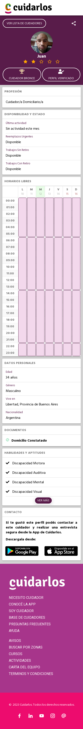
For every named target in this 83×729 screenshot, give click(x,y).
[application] (22, 217)
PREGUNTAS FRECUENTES (30, 624)
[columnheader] (22, 191)
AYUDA (14, 631)
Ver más (43, 500)
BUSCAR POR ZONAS (25, 647)
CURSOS (15, 654)
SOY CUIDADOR (21, 611)
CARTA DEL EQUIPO (24, 667)
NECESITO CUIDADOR (26, 598)
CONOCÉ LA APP (22, 604)
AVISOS (15, 641)
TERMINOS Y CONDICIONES (31, 674)
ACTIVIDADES (20, 660)
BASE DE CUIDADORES (27, 617)
